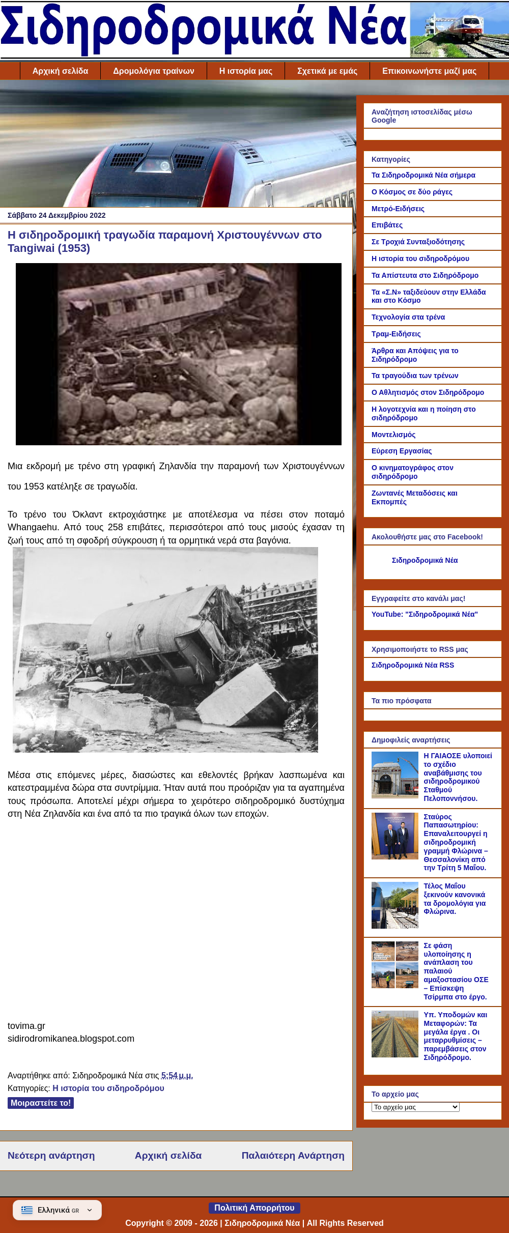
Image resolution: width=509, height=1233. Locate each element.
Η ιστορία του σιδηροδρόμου (108, 1088)
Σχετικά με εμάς (327, 71)
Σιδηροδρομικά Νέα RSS (413, 665)
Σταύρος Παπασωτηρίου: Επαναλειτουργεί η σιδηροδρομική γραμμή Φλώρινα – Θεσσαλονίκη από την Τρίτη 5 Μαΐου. (456, 842)
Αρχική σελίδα (61, 71)
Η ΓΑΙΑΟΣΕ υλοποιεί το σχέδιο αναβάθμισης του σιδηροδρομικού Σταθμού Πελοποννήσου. (458, 777)
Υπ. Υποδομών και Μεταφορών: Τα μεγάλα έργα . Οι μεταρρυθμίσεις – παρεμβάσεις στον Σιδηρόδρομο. (456, 1036)
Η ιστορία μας (245, 71)
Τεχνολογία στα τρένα (408, 317)
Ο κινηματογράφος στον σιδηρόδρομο (413, 472)
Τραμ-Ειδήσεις (396, 334)
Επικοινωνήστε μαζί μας (429, 71)
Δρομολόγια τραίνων (153, 71)
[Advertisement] (176, 146)
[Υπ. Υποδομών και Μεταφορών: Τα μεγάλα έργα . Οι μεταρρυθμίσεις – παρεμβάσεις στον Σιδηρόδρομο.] (396, 1055)
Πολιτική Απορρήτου (254, 1207)
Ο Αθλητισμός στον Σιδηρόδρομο (428, 392)
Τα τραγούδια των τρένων (415, 375)
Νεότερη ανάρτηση (51, 1155)
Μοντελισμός (394, 435)
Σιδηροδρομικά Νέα (425, 560)
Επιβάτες (387, 225)
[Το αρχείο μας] (416, 1107)
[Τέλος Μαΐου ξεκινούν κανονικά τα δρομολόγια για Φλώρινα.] (396, 926)
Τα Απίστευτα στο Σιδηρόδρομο (425, 275)
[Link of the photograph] (179, 442)
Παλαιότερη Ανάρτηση (293, 1155)
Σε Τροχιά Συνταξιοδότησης (418, 242)
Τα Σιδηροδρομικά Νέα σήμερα (423, 175)
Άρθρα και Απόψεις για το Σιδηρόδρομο (415, 355)
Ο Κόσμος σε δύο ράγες (412, 192)
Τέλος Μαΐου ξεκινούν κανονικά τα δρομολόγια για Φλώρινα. (455, 898)
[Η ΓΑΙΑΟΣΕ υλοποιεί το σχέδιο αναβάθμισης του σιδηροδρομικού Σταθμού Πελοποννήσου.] (396, 796)
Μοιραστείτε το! (41, 1103)
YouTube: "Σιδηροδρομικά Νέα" (425, 614)
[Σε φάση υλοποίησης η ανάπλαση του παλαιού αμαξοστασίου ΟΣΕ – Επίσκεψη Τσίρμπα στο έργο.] (396, 986)
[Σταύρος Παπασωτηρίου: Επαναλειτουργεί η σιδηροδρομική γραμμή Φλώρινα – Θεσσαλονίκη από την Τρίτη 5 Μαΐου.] (396, 857)
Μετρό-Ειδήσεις (398, 209)
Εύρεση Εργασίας (402, 451)
